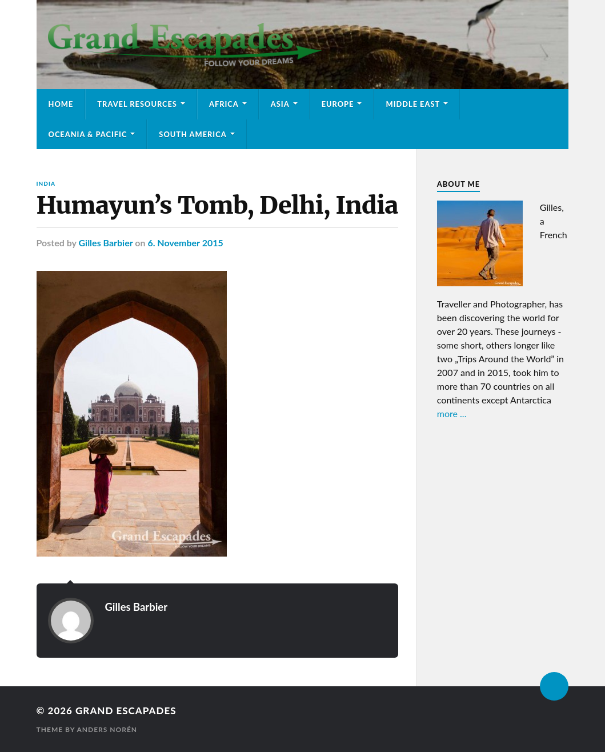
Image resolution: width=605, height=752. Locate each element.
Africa (224, 104)
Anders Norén (107, 729)
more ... (452, 413)
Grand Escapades (125, 711)
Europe (338, 104)
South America (192, 134)
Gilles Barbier (105, 242)
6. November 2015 (185, 242)
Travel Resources (137, 104)
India (46, 183)
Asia (280, 104)
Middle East (413, 104)
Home (61, 104)
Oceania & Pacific (88, 134)
